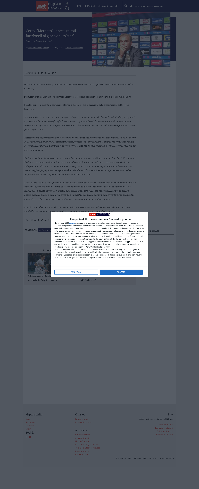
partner (72, 223)
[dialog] (99, 244)
